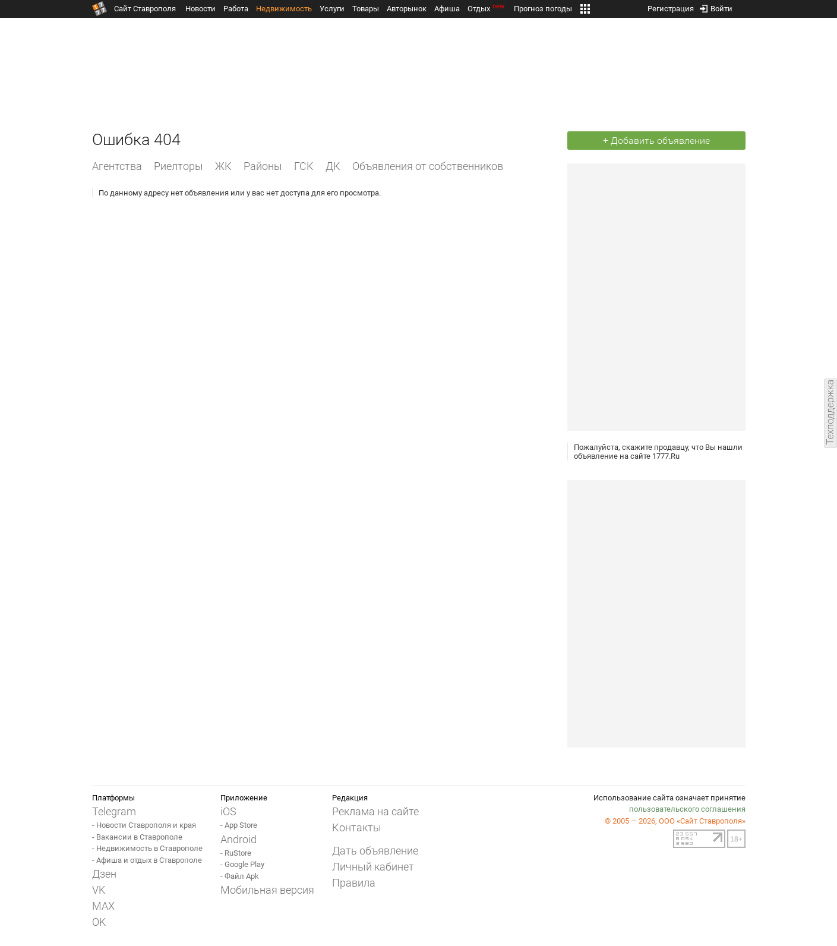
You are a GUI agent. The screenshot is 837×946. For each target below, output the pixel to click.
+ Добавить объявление (656, 140)
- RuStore (235, 853)
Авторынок (407, 8)
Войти (716, 6)
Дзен (104, 874)
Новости (200, 8)
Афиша (447, 8)
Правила (353, 882)
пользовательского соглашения (687, 809)
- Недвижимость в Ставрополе (147, 848)
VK (98, 890)
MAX (103, 906)
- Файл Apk (239, 876)
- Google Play (242, 864)
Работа (235, 8)
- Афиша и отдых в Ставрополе (147, 860)
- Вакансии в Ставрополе (137, 837)
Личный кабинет (373, 866)
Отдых (487, 8)
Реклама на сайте (375, 811)
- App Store (238, 825)
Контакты (356, 827)
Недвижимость (284, 8)
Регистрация (671, 6)
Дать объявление (375, 850)
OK (99, 922)
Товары (365, 8)
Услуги (332, 8)
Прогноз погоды (543, 8)
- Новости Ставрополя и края (144, 825)
